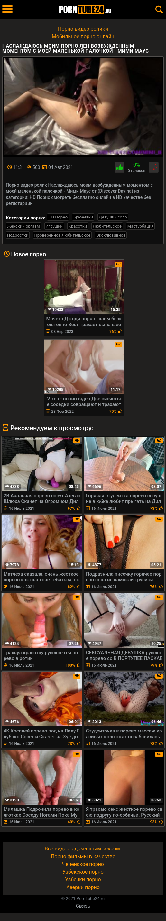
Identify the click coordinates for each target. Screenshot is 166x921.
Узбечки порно (83, 880)
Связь (83, 906)
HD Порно (58, 217)
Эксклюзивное (110, 235)
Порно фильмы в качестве (83, 856)
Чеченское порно (83, 864)
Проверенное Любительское (62, 235)
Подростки (17, 235)
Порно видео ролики (83, 29)
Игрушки (54, 226)
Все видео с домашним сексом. (83, 849)
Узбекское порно (83, 872)
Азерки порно (83, 887)
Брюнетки (83, 217)
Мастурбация (140, 226)
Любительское (107, 226)
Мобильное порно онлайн (83, 37)
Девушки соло (113, 217)
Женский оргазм (23, 226)
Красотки (78, 226)
